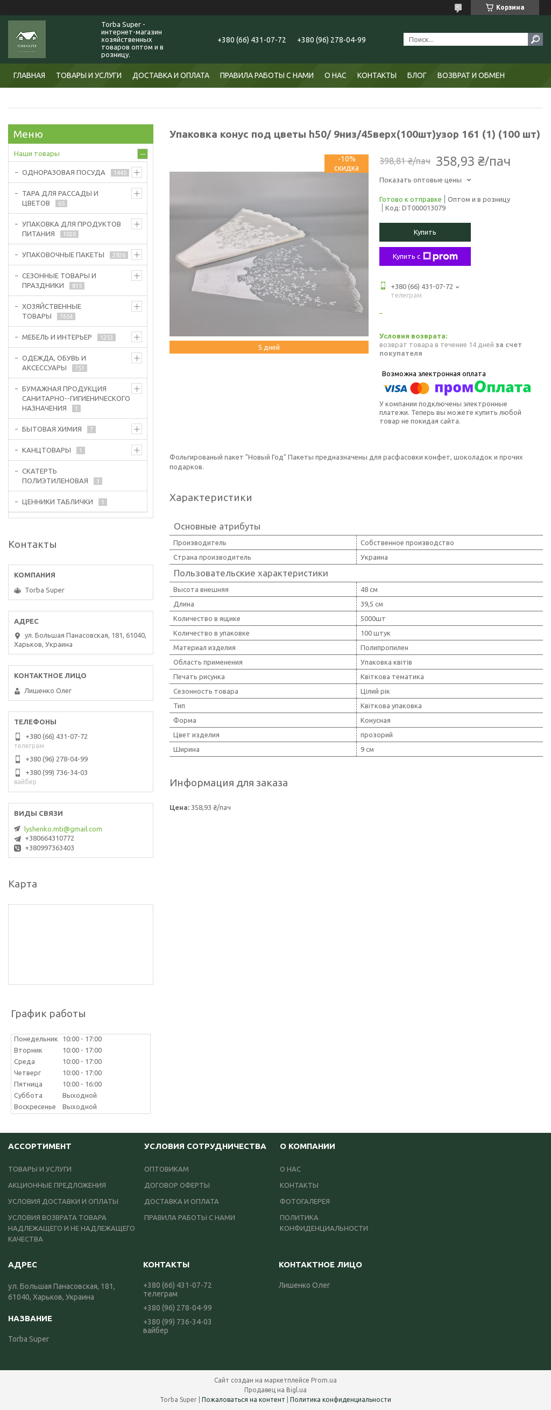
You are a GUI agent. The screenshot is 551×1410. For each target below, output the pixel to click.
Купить (425, 232)
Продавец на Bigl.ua (275, 1389)
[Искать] (535, 39)
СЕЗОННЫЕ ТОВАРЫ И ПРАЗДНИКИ (59, 280)
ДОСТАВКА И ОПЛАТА (170, 75)
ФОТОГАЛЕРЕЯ (305, 1201)
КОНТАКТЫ (377, 75)
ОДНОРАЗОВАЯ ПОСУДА (63, 172)
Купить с (425, 257)
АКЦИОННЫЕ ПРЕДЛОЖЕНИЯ (57, 1185)
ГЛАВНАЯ (29, 75)
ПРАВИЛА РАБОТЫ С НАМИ (267, 75)
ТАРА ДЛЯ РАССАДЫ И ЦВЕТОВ (60, 198)
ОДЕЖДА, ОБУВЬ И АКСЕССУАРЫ (54, 362)
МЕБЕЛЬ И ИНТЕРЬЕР (57, 337)
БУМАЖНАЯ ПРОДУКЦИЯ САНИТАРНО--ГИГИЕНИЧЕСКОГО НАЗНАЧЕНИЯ (76, 398)
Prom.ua (324, 1380)
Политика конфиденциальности (340, 1399)
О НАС (335, 75)
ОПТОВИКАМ (166, 1169)
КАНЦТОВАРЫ (46, 450)
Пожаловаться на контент (243, 1399)
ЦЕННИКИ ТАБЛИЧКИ (57, 501)
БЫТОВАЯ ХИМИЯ (52, 429)
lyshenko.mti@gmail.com (63, 829)
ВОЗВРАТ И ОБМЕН (471, 75)
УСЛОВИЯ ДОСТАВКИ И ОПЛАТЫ (63, 1201)
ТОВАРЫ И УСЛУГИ (89, 75)
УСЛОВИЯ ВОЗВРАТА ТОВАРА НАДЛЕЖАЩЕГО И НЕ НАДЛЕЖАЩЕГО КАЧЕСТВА (71, 1228)
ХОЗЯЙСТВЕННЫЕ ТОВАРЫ (51, 311)
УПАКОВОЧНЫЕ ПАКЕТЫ (63, 254)
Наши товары (37, 153)
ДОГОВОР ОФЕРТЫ (177, 1185)
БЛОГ (417, 75)
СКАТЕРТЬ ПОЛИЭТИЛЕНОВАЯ (55, 475)
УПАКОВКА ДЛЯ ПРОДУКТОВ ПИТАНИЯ (71, 228)
